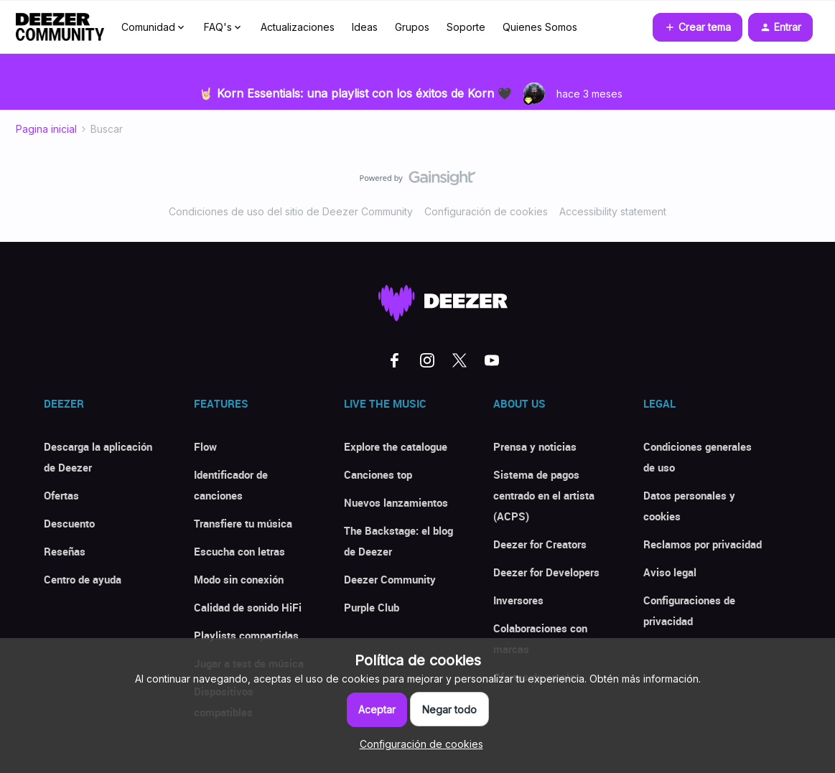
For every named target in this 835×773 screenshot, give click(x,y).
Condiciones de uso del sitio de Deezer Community (291, 211)
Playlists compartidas (246, 635)
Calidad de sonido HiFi (248, 607)
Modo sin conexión (239, 579)
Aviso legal (669, 572)
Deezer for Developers (546, 572)
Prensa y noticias (535, 446)
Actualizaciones (298, 27)
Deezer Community (390, 579)
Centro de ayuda (82, 579)
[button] (697, 27)
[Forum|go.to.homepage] (60, 27)
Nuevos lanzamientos (396, 502)
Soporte (466, 27)
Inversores (518, 600)
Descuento (69, 523)
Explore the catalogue (395, 446)
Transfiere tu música (243, 523)
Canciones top (378, 474)
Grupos (412, 27)
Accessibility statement (612, 211)
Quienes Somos (540, 27)
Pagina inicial (46, 129)
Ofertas (61, 495)
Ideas (365, 27)
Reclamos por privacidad (702, 544)
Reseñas (64, 551)
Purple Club (371, 607)
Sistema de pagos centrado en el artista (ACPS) (543, 495)
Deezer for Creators (540, 544)
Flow (205, 446)
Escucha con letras (239, 551)
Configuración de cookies (486, 211)
